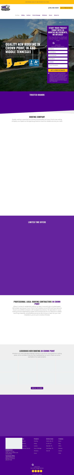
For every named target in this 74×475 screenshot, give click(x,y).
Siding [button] (22, 15)
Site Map (40, 474)
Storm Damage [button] (36, 15)
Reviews (60, 448)
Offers (59, 446)
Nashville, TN (49, 446)
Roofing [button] (17, 15)
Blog (59, 443)
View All (48, 450)
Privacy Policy (35, 474)
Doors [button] (50, 15)
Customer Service (26, 448)
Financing (24, 446)
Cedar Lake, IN (49, 441)
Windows (36, 450)
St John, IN (48, 443)
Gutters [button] (28, 15)
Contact (23, 441)
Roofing (36, 441)
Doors (35, 453)
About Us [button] (56, 15)
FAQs (59, 453)
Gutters (36, 446)
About (59, 441)
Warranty (24, 443)
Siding (35, 443)
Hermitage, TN (49, 448)
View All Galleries (37, 388)
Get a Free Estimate (66, 7)
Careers (60, 450)
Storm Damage (37, 448)
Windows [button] (44, 15)
